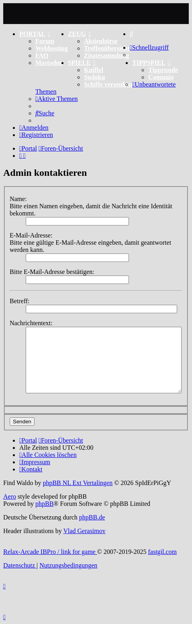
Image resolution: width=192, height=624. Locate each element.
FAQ (42, 55)
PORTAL (34, 33)
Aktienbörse (101, 41)
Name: (18, 198)
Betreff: (19, 301)
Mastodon (49, 62)
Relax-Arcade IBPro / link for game (50, 551)
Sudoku (94, 77)
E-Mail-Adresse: (31, 235)
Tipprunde (163, 69)
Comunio (161, 77)
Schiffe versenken (108, 84)
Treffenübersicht (107, 48)
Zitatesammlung (106, 55)
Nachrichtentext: (31, 323)
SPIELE (82, 62)
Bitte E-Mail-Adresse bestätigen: (52, 271)
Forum (44, 41)
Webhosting (51, 48)
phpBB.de (92, 517)
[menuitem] (131, 33)
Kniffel (93, 69)
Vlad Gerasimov (84, 530)
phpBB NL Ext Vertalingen (77, 482)
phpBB (44, 503)
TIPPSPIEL (151, 62)
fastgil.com (162, 551)
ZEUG (79, 33)
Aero (9, 496)
